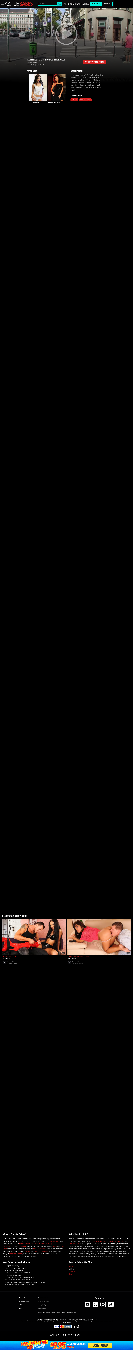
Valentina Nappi (8, 1246)
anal (62, 1246)
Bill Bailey (48, 1244)
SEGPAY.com (87, 1321)
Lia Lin (105, 1241)
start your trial (94, 62)
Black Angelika (55, 103)
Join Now (95, 4)
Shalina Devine (24, 1244)
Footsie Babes (11, 962)
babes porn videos (39, 1249)
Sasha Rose (34, 103)
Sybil (42, 1244)
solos (55, 1246)
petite (28, 1251)
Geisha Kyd (22, 1246)
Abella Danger (97, 1241)
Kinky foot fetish (9, 956)
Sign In (107, 4)
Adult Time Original (85, 99)
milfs (5, 1249)
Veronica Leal (74, 1244)
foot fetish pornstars (52, 1241)
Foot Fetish (74, 99)
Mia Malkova (35, 1244)
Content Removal (66, 1322)
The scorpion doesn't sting (78, 956)
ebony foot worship (41, 1251)
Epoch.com (30, 1321)
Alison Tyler (113, 1241)
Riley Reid (121, 1241)
